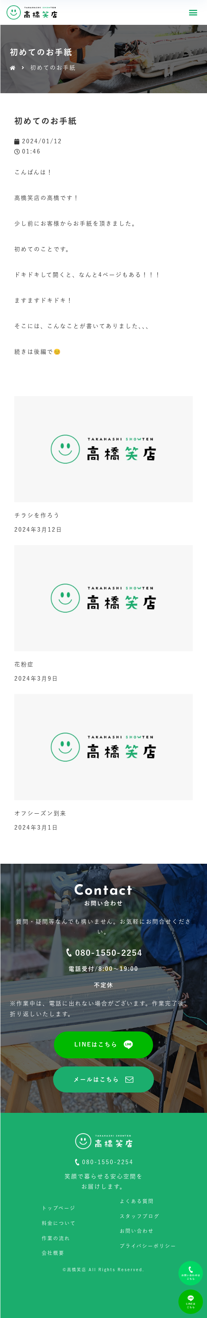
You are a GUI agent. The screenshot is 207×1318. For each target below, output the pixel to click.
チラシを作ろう (37, 515)
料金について (59, 1223)
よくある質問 (137, 1201)
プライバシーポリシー (148, 1246)
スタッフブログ (140, 1216)
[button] (193, 12)
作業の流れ (56, 1238)
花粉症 (24, 664)
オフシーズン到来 (40, 813)
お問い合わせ (137, 1230)
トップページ (59, 1208)
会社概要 (53, 1252)
